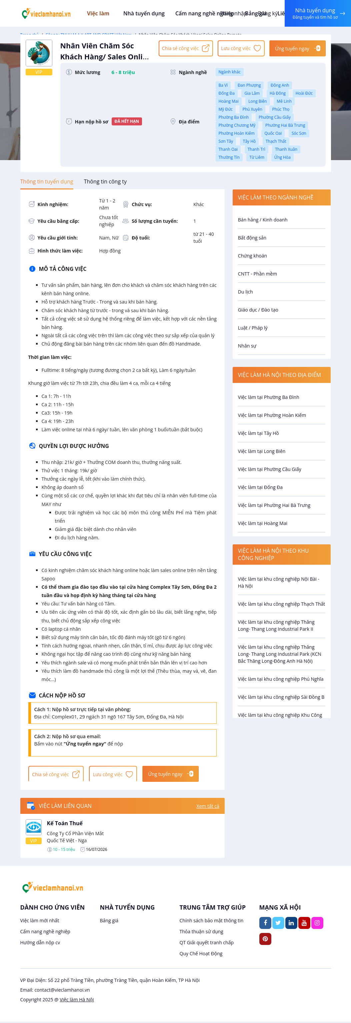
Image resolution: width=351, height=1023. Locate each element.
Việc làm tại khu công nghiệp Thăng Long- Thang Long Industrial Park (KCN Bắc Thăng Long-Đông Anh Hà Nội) (279, 654)
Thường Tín (229, 157)
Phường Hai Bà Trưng (285, 125)
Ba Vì (223, 85)
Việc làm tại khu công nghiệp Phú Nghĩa (281, 679)
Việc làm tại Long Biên (262, 451)
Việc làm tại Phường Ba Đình (268, 397)
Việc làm (103, 13)
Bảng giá (109, 922)
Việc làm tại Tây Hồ (258, 433)
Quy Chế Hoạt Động (201, 955)
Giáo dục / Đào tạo (258, 310)
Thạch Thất (276, 141)
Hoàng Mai (229, 101)
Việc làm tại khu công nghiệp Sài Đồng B (281, 697)
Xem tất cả (207, 807)
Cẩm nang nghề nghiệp (204, 13)
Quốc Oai (273, 133)
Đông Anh (280, 85)
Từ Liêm (256, 157)
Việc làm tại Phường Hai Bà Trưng (274, 505)
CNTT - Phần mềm (257, 274)
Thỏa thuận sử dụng (201, 933)
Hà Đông (278, 93)
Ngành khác (230, 72)
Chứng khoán (252, 255)
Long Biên (257, 101)
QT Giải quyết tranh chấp (207, 944)
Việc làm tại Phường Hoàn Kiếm (272, 415)
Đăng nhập (232, 13)
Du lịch (245, 292)
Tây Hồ (249, 141)
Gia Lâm (252, 93)
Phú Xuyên (252, 109)
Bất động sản (252, 237)
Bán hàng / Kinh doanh (263, 219)
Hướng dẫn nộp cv (40, 944)
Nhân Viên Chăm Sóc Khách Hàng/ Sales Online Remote (106, 60)
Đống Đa (227, 93)
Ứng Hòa (282, 157)
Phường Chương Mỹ (237, 125)
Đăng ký (267, 13)
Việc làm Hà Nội (77, 1001)
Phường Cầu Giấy (275, 117)
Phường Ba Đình (234, 117)
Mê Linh (284, 101)
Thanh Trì (256, 149)
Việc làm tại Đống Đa (260, 487)
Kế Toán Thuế (65, 824)
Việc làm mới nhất (39, 922)
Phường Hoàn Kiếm (237, 133)
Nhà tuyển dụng (145, 13)
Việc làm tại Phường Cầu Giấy (269, 469)
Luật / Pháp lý (253, 328)
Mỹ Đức (226, 109)
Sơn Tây (226, 141)
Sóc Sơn (299, 133)
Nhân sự (247, 346)
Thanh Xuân (286, 149)
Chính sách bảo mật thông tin (212, 922)
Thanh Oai (228, 149)
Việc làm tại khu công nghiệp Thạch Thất (281, 604)
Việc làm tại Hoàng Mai (262, 523)
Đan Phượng (249, 85)
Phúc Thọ (281, 109)
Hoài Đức (304, 93)
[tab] (46, 181)
